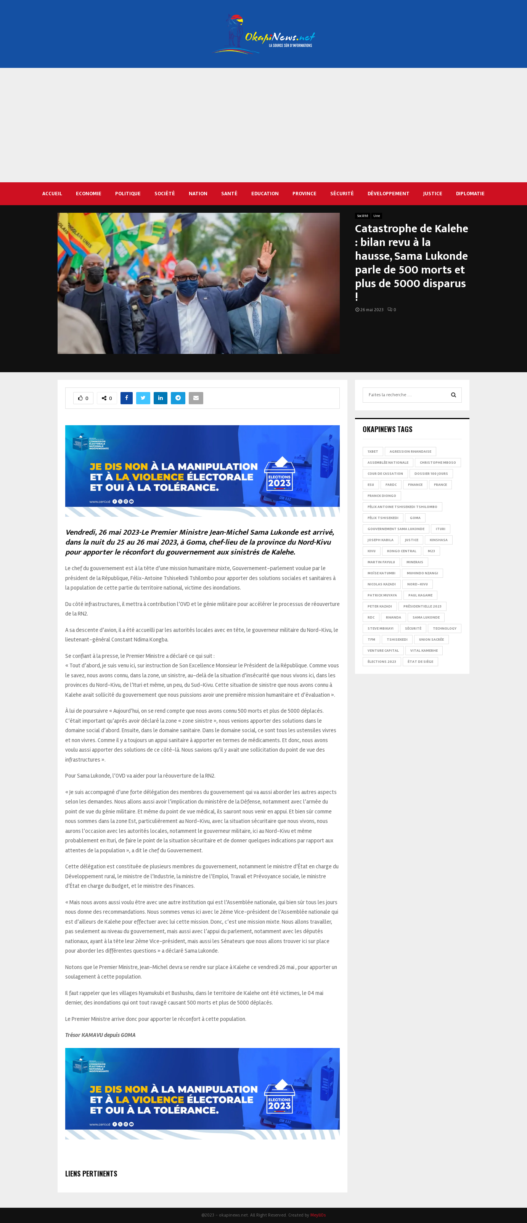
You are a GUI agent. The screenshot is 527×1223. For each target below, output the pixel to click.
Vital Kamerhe (424, 650)
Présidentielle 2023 (422, 606)
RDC (371, 617)
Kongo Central (401, 551)
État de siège (420, 661)
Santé (229, 193)
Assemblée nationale (388, 462)
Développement (389, 193)
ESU (371, 484)
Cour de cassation (385, 473)
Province (304, 193)
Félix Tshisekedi (383, 518)
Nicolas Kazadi (382, 584)
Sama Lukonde (426, 617)
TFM (371, 639)
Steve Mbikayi (381, 628)
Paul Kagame (420, 595)
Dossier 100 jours (431, 473)
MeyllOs (318, 1215)
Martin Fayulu (381, 562)
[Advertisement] (263, 125)
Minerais (414, 562)
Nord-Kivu (417, 584)
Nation (198, 193)
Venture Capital (383, 650)
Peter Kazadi (380, 606)
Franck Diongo (382, 495)
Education (265, 193)
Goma (415, 518)
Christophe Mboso (438, 462)
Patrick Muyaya (382, 595)
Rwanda (393, 617)
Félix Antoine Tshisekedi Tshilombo (402, 507)
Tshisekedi (397, 639)
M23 (431, 551)
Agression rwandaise (410, 451)
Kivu (372, 551)
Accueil (52, 193)
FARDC (391, 484)
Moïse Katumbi (381, 573)
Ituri (440, 529)
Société (164, 193)
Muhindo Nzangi (422, 573)
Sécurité (342, 193)
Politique (128, 193)
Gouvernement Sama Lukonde (396, 529)
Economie (88, 193)
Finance (415, 484)
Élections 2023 (382, 661)
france (440, 484)
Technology (444, 628)
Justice (432, 193)
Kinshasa (439, 540)
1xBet (373, 451)
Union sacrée (431, 639)
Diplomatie (470, 193)
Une (376, 216)
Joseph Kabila (381, 540)
